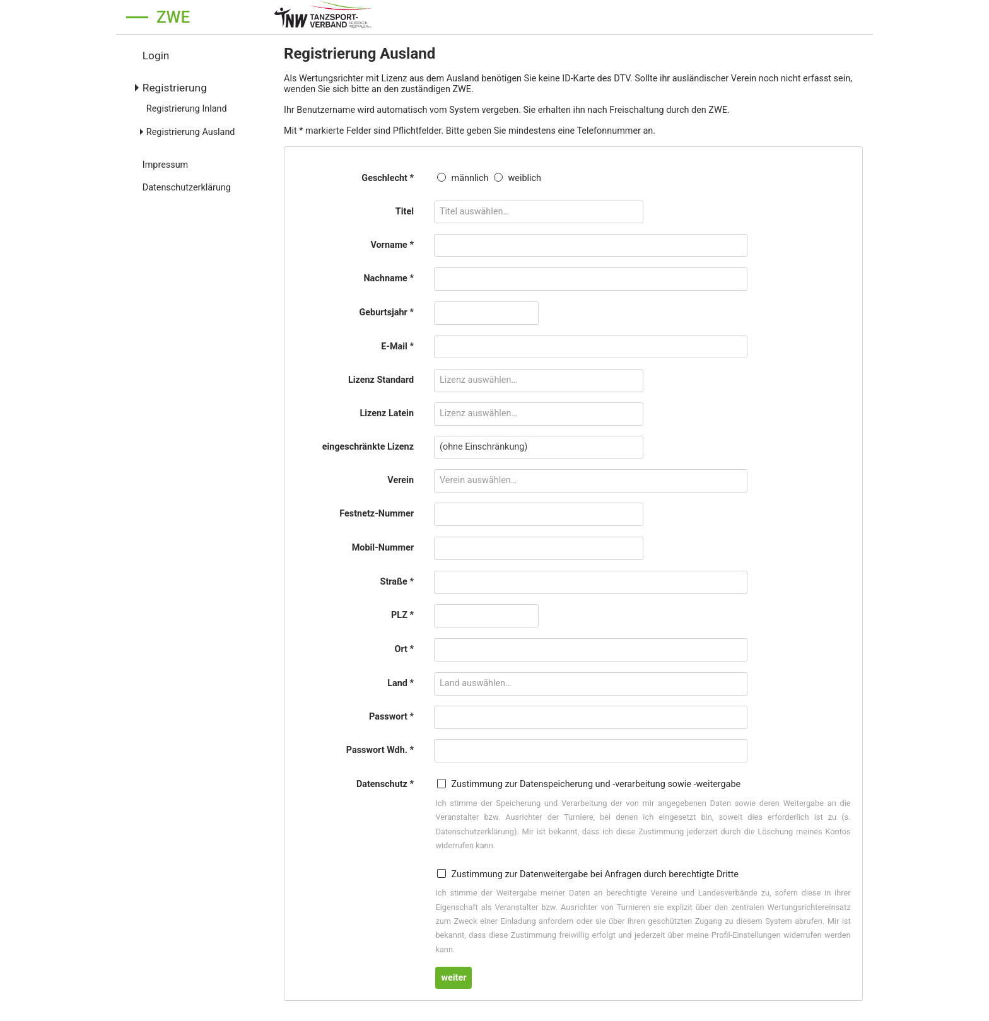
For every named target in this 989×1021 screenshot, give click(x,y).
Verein (400, 480)
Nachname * (388, 278)
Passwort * (391, 716)
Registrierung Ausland (190, 132)
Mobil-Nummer (383, 547)
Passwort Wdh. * (380, 750)
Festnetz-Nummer (376, 513)
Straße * (397, 581)
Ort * (404, 649)
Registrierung (175, 87)
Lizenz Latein (387, 413)
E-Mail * (397, 346)
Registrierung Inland (186, 108)
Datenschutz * (385, 784)
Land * (400, 683)
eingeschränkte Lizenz (368, 446)
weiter (453, 977)
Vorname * (392, 245)
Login (156, 55)
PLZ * (402, 615)
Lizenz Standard (381, 380)
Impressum (165, 165)
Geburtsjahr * (386, 312)
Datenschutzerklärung (187, 187)
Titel (404, 211)
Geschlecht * (387, 178)
